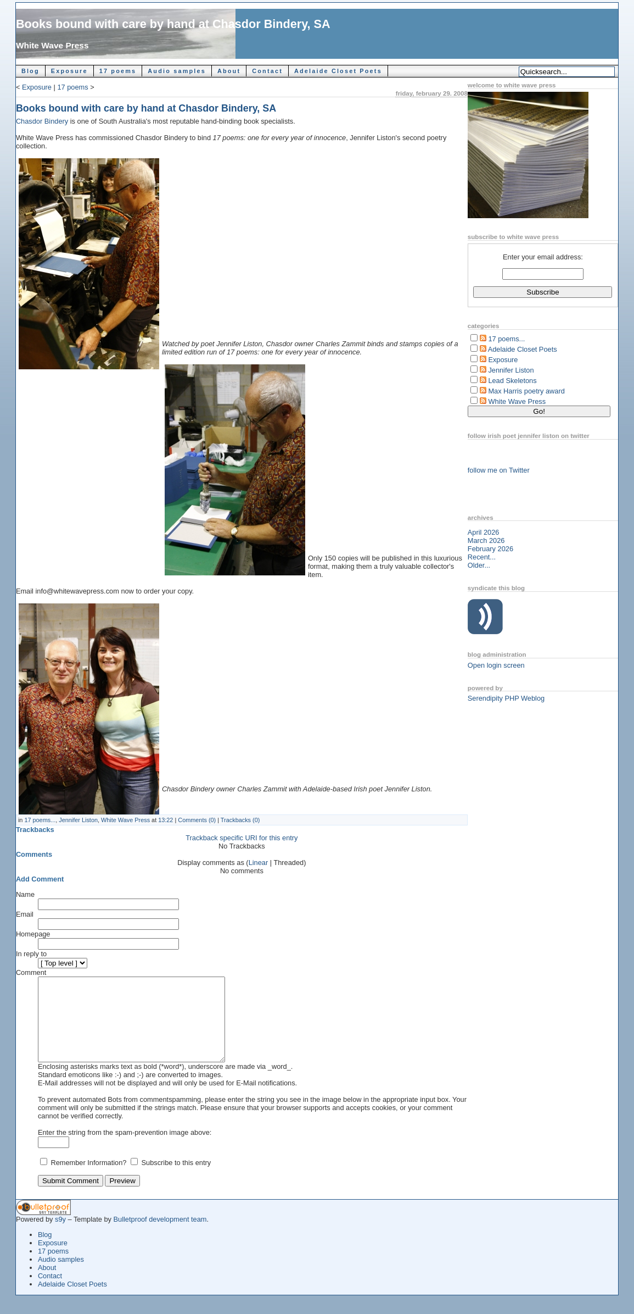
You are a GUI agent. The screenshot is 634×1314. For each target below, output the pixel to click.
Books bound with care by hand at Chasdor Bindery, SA (173, 24)
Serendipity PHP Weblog (506, 698)
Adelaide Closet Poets (338, 71)
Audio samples (177, 71)
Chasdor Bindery (43, 121)
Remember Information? (89, 1179)
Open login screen (496, 665)
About (228, 71)
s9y (60, 1236)
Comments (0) (197, 820)
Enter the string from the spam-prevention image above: (125, 1149)
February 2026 (490, 549)
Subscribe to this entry (176, 1179)
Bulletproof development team (160, 1236)
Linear (258, 862)
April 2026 (484, 532)
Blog (30, 71)
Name (25, 894)
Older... (479, 565)
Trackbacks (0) (240, 820)
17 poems (118, 71)
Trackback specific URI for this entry (242, 838)
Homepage (33, 934)
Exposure (69, 71)
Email (24, 914)
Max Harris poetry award (526, 391)
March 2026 (486, 540)
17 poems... (39, 820)
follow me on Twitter (499, 470)
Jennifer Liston (78, 820)
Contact (267, 71)
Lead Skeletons (512, 380)
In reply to (31, 954)
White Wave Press (52, 45)
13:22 (165, 820)
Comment (31, 972)
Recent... (482, 557)
